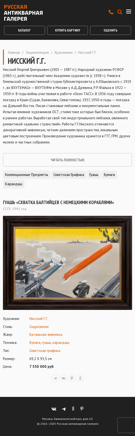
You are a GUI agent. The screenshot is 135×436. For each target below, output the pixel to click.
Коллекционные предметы (26, 174)
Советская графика (68, 174)
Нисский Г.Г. (38, 318)
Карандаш (13, 184)
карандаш (61, 342)
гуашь (46, 342)
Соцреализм (39, 326)
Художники (63, 52)
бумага (34, 342)
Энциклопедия (37, 52)
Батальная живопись (45, 334)
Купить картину (67, 30)
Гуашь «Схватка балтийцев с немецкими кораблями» (58, 202)
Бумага (109, 174)
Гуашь (93, 174)
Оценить (110, 30)
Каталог (24, 30)
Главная (14, 52)
